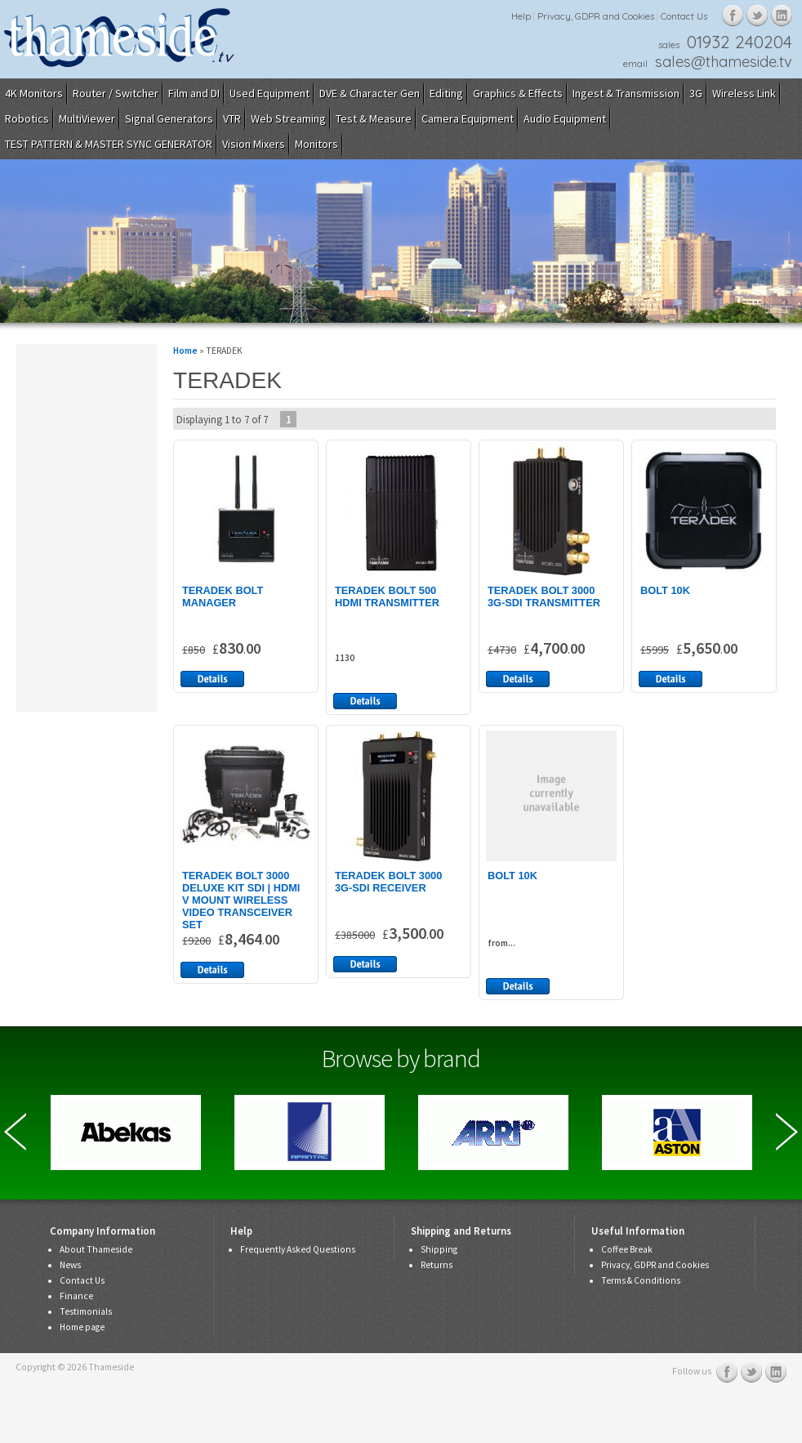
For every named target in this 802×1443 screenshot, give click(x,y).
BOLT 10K (665, 590)
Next (787, 1131)
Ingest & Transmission (626, 93)
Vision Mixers (253, 143)
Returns (436, 1265)
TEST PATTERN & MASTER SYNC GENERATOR (108, 143)
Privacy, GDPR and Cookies (595, 16)
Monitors (316, 143)
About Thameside (96, 1249)
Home (185, 350)
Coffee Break (627, 1249)
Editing (446, 93)
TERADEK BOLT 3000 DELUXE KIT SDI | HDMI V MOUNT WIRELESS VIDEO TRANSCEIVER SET (241, 900)
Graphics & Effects (518, 93)
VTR (232, 118)
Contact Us (684, 16)
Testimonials (86, 1311)
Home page (82, 1327)
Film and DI (194, 93)
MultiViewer (87, 118)
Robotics (27, 118)
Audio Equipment (565, 118)
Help (521, 16)
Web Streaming (288, 118)
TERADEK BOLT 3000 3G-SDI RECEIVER (388, 881)
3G (695, 93)
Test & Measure (374, 118)
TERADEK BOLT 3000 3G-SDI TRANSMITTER (544, 596)
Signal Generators (169, 118)
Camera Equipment (467, 118)
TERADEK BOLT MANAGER (222, 596)
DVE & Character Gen (369, 93)
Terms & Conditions (640, 1280)
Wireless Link (744, 93)
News (70, 1265)
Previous (15, 1131)
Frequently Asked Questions (297, 1249)
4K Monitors (34, 93)
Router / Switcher (115, 93)
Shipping (439, 1249)
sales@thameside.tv (723, 61)
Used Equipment (269, 93)
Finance (76, 1296)
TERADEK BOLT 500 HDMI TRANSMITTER (387, 596)
